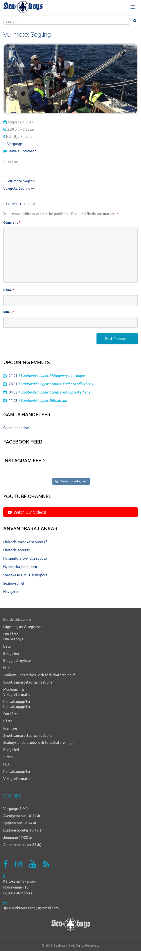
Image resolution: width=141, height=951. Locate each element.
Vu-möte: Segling (19, 181)
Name (8, 290)
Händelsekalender (17, 620)
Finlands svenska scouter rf (25, 542)
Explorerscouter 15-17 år (23, 830)
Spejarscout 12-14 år (19, 823)
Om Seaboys (13, 639)
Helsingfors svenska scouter (25, 558)
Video (8, 757)
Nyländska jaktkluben (20, 567)
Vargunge (15, 144)
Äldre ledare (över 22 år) (22, 845)
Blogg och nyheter (17, 660)
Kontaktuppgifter (16, 701)
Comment (11, 222)
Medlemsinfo (13, 689)
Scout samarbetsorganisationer (28, 682)
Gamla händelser (16, 428)
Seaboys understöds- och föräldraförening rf (39, 675)
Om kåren (11, 634)
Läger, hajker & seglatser (22, 627)
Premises (10, 728)
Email (8, 311)
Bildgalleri (11, 653)
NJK (6, 668)
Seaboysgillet (13, 583)
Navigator (11, 592)
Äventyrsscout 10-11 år (21, 816)
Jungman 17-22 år (17, 837)
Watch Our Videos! (27, 512)
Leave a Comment (22, 151)
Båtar (7, 646)
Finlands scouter (16, 550)
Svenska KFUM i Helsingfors (25, 575)
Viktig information (17, 694)
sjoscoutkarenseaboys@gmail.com (31, 908)
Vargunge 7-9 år (16, 809)
